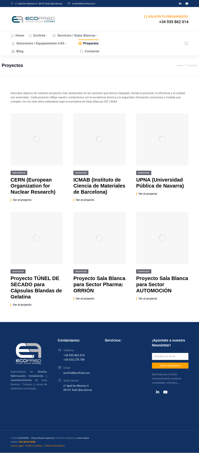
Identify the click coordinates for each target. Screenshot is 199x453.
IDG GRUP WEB (27, 441)
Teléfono (68, 350)
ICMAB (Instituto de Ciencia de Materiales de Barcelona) (99, 186)
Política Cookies (34, 445)
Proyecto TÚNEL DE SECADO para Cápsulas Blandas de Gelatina (36, 287)
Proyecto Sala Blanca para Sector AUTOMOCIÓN (162, 284)
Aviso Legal (17, 445)
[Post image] (37, 139)
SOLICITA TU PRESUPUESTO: (168, 16)
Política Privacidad (53, 445)
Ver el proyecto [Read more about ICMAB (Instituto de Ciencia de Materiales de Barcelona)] (85, 200)
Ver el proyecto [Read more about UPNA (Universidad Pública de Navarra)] (147, 193)
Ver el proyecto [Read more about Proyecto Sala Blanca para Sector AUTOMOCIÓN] (147, 298)
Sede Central (71, 380)
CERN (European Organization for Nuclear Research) (33, 186)
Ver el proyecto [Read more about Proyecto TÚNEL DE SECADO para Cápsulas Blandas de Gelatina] (22, 304)
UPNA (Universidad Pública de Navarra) (160, 183)
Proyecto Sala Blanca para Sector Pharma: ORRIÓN (99, 284)
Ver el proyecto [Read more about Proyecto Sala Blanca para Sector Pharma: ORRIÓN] (85, 298)
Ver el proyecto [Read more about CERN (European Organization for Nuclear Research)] (22, 200)
